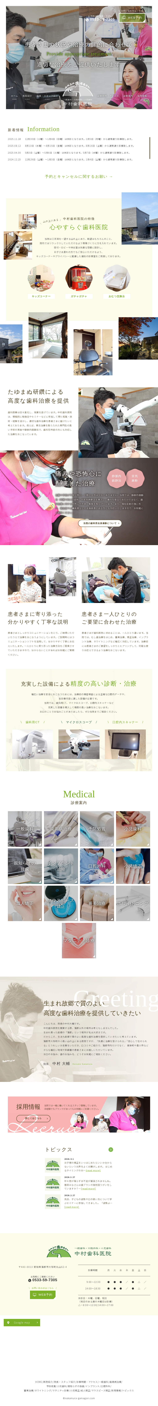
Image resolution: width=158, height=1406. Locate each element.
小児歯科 (62, 1386)
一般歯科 (103, 1381)
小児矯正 (75, 1390)
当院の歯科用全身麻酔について (100, 523)
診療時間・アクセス (87, 1381)
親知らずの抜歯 (76, 1386)
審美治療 (28, 1390)
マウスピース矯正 (100, 1390)
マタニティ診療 (60, 1390)
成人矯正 (85, 1390)
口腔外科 (105, 1386)
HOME (38, 1381)
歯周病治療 (115, 1381)
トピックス (128, 1390)
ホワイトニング (43, 1390)
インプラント (92, 1386)
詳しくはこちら (33, 1118)
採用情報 (116, 1390)
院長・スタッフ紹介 (64, 1381)
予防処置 (51, 1386)
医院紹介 (48, 1381)
